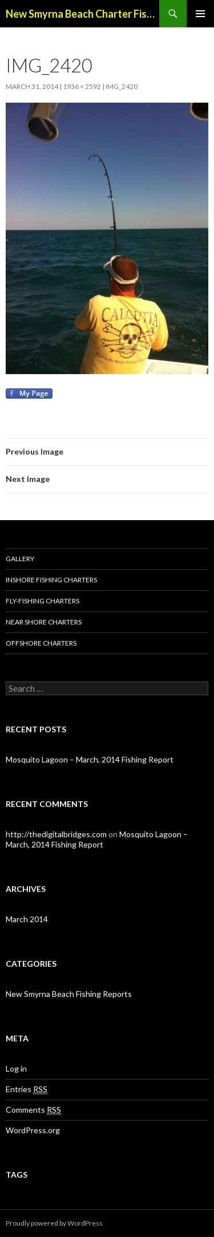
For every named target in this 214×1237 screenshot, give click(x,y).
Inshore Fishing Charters (51, 579)
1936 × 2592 (82, 86)
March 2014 (27, 919)
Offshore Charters (41, 643)
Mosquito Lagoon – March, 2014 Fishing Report (89, 759)
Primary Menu (200, 13)
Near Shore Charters (44, 622)
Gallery (20, 558)
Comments (33, 1110)
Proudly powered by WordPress (54, 1223)
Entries (26, 1089)
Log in (16, 1068)
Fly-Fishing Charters (42, 601)
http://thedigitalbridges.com (56, 834)
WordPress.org (33, 1130)
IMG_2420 (122, 86)
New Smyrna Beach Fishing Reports (69, 994)
